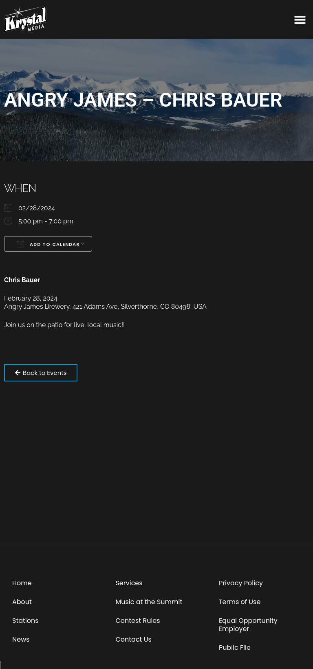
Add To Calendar (48, 244)
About (22, 602)
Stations (25, 620)
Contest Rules (137, 620)
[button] (300, 19)
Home (22, 583)
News (21, 639)
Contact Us (133, 639)
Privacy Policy (241, 583)
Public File (235, 647)
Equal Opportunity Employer (248, 624)
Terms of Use (240, 602)
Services (128, 583)
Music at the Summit (148, 602)
